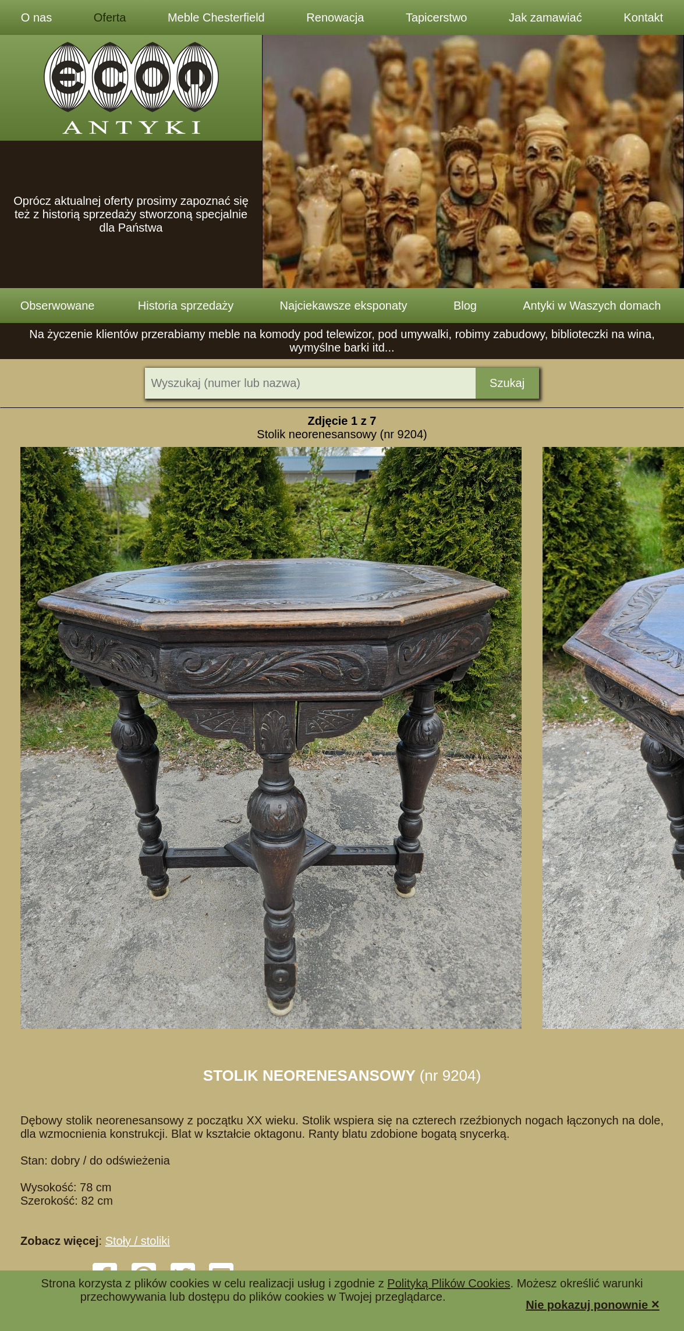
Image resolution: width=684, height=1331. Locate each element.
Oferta (110, 17)
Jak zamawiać (545, 17)
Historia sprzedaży (186, 305)
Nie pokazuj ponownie (593, 1304)
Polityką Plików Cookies (448, 1283)
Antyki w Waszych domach (592, 305)
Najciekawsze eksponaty (343, 305)
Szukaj (507, 383)
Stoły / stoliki (137, 1240)
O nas (36, 17)
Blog (465, 305)
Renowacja (335, 17)
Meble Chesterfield (216, 17)
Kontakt (643, 17)
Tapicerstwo (436, 17)
